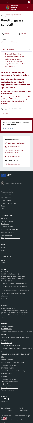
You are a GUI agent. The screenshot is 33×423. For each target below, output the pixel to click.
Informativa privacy (6, 374)
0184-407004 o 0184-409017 (16, 278)
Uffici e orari (4, 296)
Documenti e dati (6, 195)
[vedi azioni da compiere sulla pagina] (22, 33)
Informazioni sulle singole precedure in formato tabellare (15, 73)
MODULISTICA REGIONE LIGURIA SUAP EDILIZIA (15, 354)
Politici (3, 206)
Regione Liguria (6, 2)
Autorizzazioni (5, 224)
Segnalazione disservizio (8, 386)
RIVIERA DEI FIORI (6, 329)
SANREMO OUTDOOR (7, 326)
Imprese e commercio (7, 232)
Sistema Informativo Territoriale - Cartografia (14, 371)
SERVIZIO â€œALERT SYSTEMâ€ (11, 346)
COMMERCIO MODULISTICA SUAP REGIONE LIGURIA (16, 349)
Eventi (3, 263)
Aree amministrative (7, 192)
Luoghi (3, 260)
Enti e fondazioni (6, 197)
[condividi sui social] (5, 33)
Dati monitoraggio (6, 408)
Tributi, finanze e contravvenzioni (10, 238)
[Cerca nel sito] (27, 7)
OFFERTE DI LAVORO (7, 368)
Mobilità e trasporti (6, 235)
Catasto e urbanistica (7, 227)
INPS (2, 357)
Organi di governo (6, 200)
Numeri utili (4, 299)
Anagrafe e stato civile (7, 221)
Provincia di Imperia (6, 343)
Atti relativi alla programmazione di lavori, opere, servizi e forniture (16, 92)
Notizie (3, 247)
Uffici (2, 209)
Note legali (4, 376)
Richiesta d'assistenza (7, 390)
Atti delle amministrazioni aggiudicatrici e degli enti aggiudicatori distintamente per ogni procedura (15, 83)
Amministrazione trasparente (13, 14)
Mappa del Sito (24, 410)
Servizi (21, 408)
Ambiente (4, 218)
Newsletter (4, 401)
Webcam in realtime (7, 360)
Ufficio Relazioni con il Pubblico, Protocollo (13, 293)
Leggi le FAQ (4, 384)
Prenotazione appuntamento (9, 388)
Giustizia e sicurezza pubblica (9, 229)
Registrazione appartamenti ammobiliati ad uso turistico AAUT (16, 333)
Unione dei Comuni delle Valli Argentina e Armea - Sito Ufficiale (16, 338)
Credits (10, 410)
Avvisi (2, 250)
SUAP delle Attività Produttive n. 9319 (12, 362)
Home (2, 14)
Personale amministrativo (8, 203)
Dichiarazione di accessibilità (9, 365)
